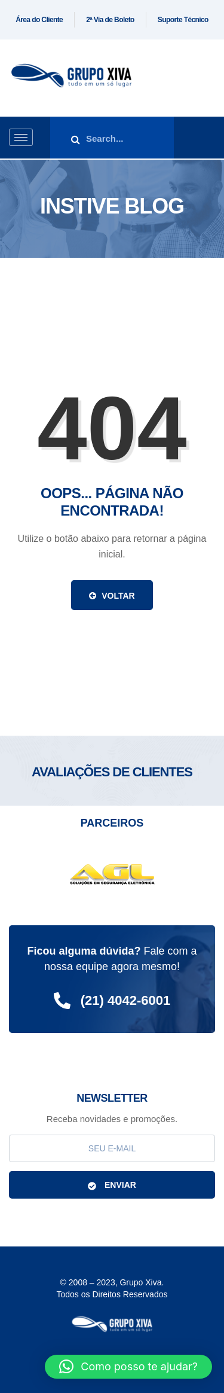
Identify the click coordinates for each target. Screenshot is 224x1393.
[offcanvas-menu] (211, 138)
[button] (128, 1367)
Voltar (111, 596)
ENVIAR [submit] (112, 1185)
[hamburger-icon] (21, 137)
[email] (112, 1148)
